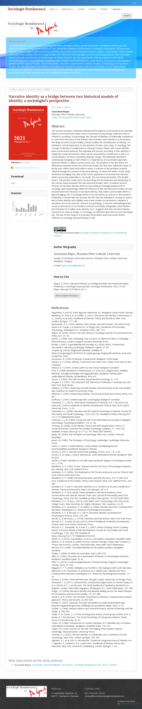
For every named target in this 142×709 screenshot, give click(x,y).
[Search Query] (109, 15)
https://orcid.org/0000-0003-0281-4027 (71, 117)
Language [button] (116, 9)
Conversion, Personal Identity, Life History (52, 664)
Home (13, 89)
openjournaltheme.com (129, 704)
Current (81, 9)
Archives (92, 9)
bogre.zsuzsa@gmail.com (73, 265)
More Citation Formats (67, 295)
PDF (13, 183)
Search (127, 15)
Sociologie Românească (26, 9)
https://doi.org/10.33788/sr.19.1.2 (27, 168)
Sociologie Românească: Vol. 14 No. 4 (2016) (95, 664)
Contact (103, 9)
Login (134, 3)
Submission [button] (67, 9)
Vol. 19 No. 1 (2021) (34, 89)
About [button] (53, 9)
